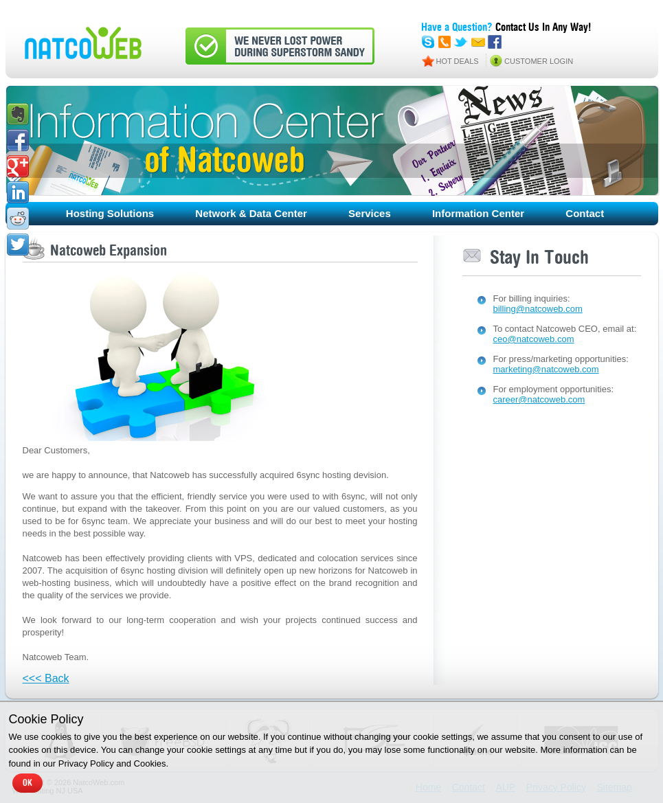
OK (27, 783)
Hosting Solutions (110, 213)
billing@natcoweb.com (538, 309)
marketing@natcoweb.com (546, 369)
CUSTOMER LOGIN (538, 61)
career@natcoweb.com (539, 399)
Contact (584, 213)
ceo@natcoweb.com (533, 339)
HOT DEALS (457, 61)
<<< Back (46, 678)
